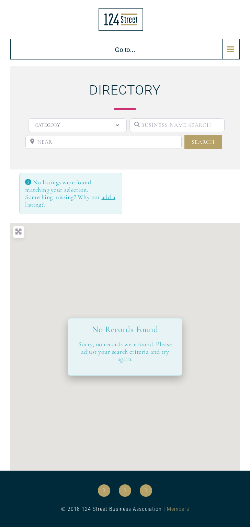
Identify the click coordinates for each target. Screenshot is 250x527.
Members (178, 509)
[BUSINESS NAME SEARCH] (177, 125)
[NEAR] (103, 142)
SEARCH (207, 141)
